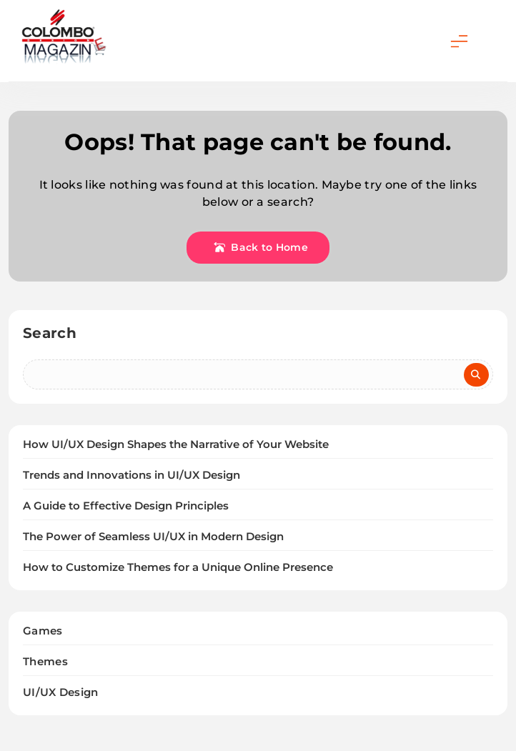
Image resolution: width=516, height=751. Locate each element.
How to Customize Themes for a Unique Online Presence (178, 567)
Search (49, 333)
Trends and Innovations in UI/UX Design (131, 475)
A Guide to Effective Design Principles (126, 505)
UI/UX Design (61, 692)
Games (43, 630)
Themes (45, 661)
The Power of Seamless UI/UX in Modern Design (153, 536)
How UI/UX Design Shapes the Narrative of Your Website (176, 444)
